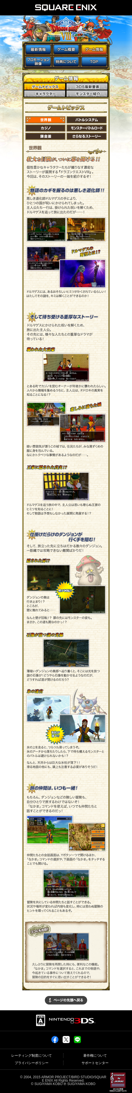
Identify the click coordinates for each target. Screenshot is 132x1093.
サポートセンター (95, 1063)
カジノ (45, 128)
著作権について (95, 1056)
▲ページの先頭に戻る (66, 1000)
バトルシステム (87, 119)
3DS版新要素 (88, 86)
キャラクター (45, 93)
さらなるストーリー (87, 136)
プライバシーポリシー (32, 1063)
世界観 (45, 119)
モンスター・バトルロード (87, 128)
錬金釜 (45, 136)
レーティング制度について (31, 1056)
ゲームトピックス (45, 86)
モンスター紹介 (88, 93)
